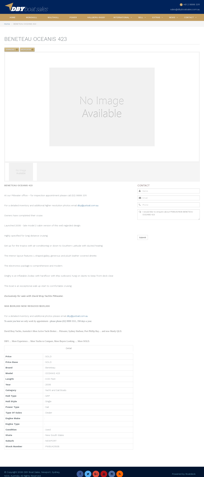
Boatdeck (190, 473)
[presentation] (158, 226)
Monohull (31, 17)
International (121, 17)
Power (73, 17)
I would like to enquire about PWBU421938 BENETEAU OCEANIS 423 (168, 214)
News (172, 17)
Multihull (53, 17)
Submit (142, 237)
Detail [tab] (69, 347)
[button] (131, 17)
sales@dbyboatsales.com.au (185, 9)
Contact (189, 17)
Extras (156, 17)
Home (12, 17)
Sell (140, 17)
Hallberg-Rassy (96, 17)
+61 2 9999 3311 (191, 4)
